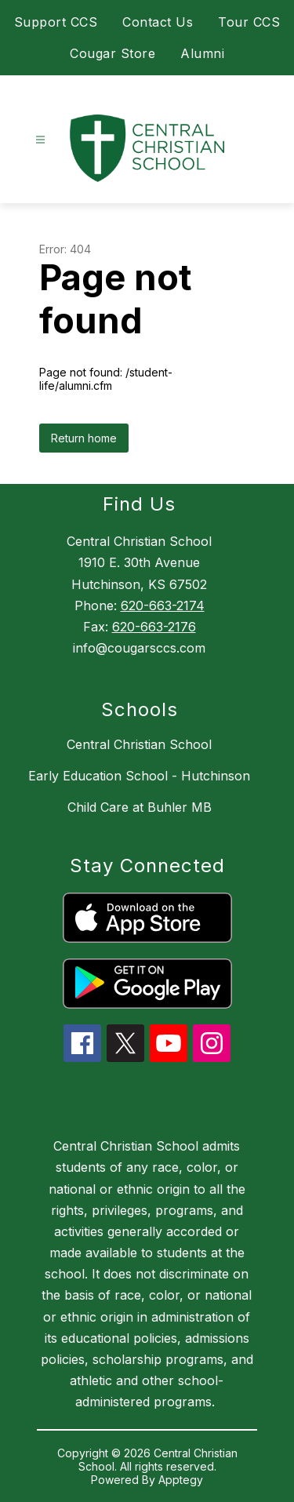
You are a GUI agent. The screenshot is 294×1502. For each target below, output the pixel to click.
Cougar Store (112, 53)
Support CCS (56, 22)
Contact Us (157, 22)
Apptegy (180, 1479)
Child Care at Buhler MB (139, 807)
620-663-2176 (154, 627)
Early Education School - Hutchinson (139, 776)
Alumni (202, 53)
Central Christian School (139, 744)
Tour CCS (249, 22)
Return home (84, 438)
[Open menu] (40, 140)
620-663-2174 (163, 605)
